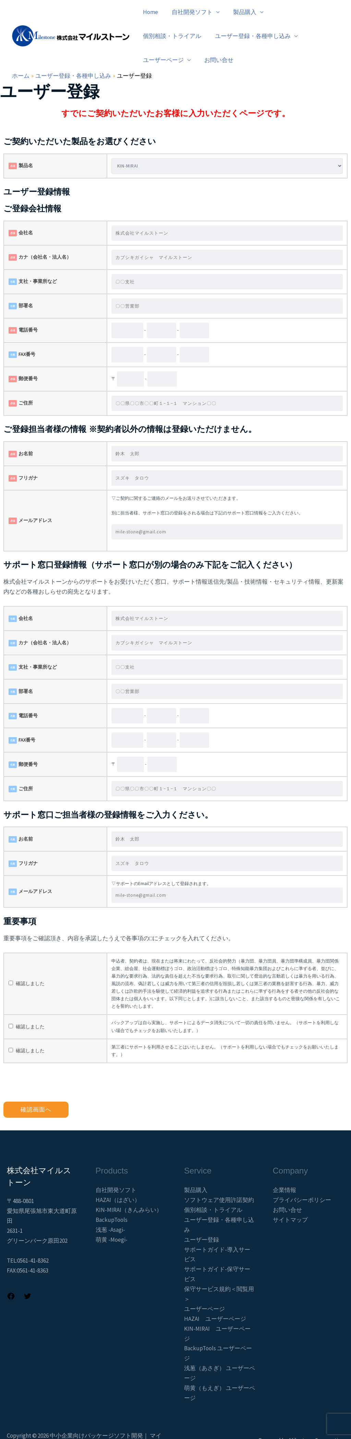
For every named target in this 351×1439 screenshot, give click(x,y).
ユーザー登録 (201, 1215)
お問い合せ (310, 36)
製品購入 (195, 1166)
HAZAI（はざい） (118, 1176)
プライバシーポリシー (302, 1176)
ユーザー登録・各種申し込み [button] (180, 36)
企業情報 (284, 1166)
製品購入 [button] (239, 12)
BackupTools (112, 1196)
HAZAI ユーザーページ (215, 1295)
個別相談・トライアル (299, 12)
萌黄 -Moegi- (112, 1215)
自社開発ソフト (116, 1166)
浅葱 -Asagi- (110, 1205)
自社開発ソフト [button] (189, 12)
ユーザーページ (204, 1285)
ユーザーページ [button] (256, 36)
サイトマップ (290, 1196)
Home (149, 12)
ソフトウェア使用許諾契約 (219, 1176)
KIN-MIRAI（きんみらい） (129, 1186)
